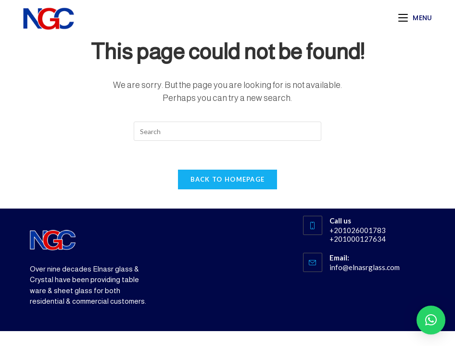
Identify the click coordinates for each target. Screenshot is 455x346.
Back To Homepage (227, 179)
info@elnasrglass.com (364, 267)
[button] (431, 320)
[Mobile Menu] (415, 18)
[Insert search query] (227, 131)
